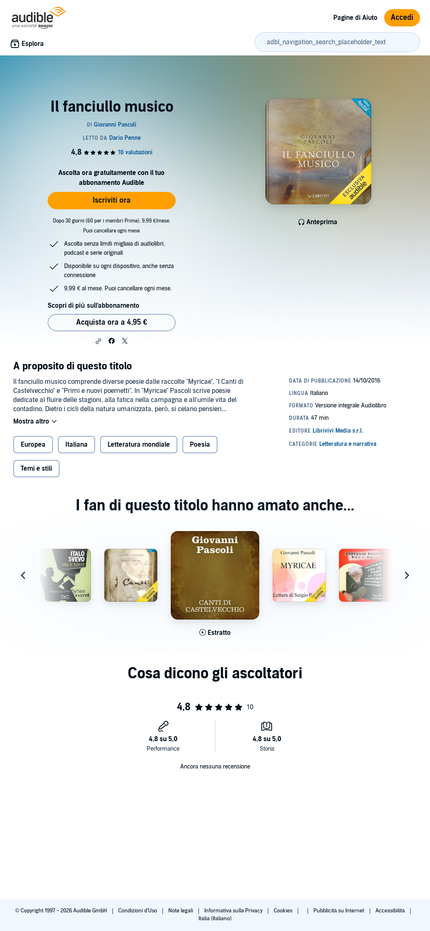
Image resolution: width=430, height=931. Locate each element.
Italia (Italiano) (215, 918)
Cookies (284, 910)
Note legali (181, 910)
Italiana (76, 444)
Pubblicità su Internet (339, 910)
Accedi (402, 17)
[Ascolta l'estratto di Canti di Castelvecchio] (215, 633)
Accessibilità (390, 910)
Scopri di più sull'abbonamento (93, 306)
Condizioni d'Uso (138, 910)
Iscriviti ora (112, 200)
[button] (98, 341)
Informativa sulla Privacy (234, 910)
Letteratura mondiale (139, 444)
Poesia (200, 444)
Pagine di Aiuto (355, 18)
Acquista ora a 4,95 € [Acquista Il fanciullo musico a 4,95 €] (111, 322)
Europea (33, 444)
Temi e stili (36, 468)
